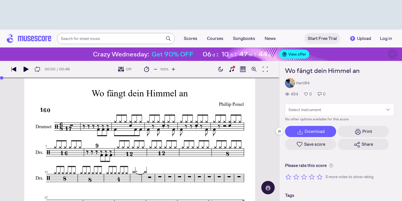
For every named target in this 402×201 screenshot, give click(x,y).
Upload (360, 38)
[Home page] (29, 38)
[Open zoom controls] (254, 69)
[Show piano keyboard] (231, 69)
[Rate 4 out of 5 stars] (311, 176)
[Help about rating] (331, 165)
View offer (294, 54)
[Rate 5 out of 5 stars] (319, 176)
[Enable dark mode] (220, 69)
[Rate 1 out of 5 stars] (288, 176)
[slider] (1, 78)
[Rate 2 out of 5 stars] (296, 176)
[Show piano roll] (242, 69)
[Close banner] (392, 54)
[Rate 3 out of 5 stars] (304, 176)
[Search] (168, 38)
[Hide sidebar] (279, 131)
